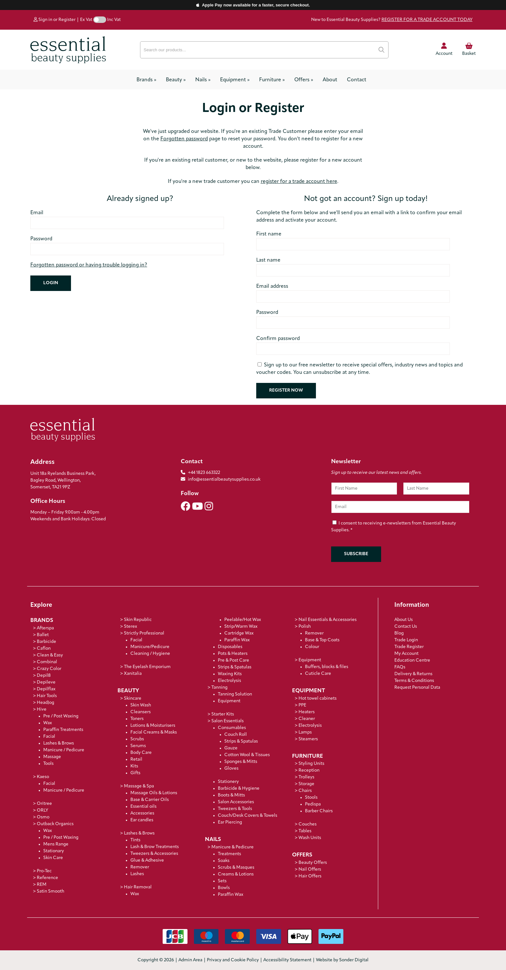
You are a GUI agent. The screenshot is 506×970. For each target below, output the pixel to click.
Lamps (305, 732)
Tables (305, 831)
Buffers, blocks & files (326, 667)
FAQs (399, 667)
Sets (222, 881)
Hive (41, 709)
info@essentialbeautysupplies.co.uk (220, 479)
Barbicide (46, 641)
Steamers (308, 739)
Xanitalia (133, 673)
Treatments (229, 854)
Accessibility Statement (287, 960)
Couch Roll (235, 734)
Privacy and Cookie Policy (233, 960)
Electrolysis (229, 680)
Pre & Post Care (233, 660)
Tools (48, 763)
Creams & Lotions (236, 874)
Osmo (43, 817)
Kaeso (43, 777)
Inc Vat (114, 19)
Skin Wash (140, 705)
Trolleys (306, 777)
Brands (146, 80)
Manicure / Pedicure (63, 750)
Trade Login (406, 640)
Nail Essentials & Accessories (328, 619)
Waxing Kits (230, 674)
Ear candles (141, 820)
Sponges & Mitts (240, 761)
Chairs (305, 790)
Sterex (130, 626)
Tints (135, 840)
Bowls (224, 887)
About (330, 80)
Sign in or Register (55, 19)
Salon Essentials (227, 721)
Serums (138, 746)
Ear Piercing (230, 822)
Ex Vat (86, 19)
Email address (272, 286)
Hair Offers (310, 876)
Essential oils (143, 806)
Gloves (231, 768)
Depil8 (44, 675)
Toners (137, 718)
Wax (47, 723)
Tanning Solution (235, 694)
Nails (202, 80)
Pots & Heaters (233, 653)
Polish (305, 626)
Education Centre (412, 660)
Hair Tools (47, 696)
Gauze (231, 748)
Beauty (176, 80)
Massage (52, 757)
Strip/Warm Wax (241, 626)
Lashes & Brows (58, 743)
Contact (356, 80)
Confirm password (278, 338)
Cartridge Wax (239, 633)
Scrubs (137, 739)
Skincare (132, 698)
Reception (309, 770)
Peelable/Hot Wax (242, 619)
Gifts (135, 773)
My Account (406, 653)
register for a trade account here (299, 181)
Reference (47, 877)
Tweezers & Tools (235, 808)
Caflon (44, 648)
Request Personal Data (417, 687)
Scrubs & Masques (236, 867)
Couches (308, 824)
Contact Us (405, 626)
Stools (311, 797)
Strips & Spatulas (234, 667)
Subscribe (356, 554)
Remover (139, 867)
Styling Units (311, 763)
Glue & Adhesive (147, 860)
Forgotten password (184, 139)
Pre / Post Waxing (60, 716)
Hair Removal (138, 887)
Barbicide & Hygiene (238, 788)
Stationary (53, 851)
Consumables (232, 727)
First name (268, 234)
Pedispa (313, 804)
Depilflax (46, 689)
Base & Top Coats (322, 640)
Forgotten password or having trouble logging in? (88, 265)
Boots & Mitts (231, 795)
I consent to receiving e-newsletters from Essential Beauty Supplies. (393, 527)
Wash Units (310, 837)
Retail (136, 759)
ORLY (42, 810)
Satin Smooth (50, 891)
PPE (302, 705)
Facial (49, 736)
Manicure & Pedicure (232, 847)
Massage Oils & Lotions (153, 793)
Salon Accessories (236, 802)
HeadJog (45, 702)
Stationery (228, 781)
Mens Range (55, 844)
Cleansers (140, 712)
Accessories (142, 813)
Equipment (234, 80)
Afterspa (45, 628)
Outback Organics (55, 824)
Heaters (307, 712)
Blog (399, 633)
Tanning (219, 687)
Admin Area (190, 960)
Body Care (141, 752)
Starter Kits (222, 714)
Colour (312, 647)
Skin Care (53, 857)
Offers (303, 80)
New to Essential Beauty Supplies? (391, 19)
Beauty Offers (313, 862)
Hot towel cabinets (318, 698)
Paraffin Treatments (63, 729)
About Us (403, 619)
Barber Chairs (319, 811)
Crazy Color (49, 668)
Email (36, 212)
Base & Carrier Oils (149, 799)
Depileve (46, 682)
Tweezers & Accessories (154, 853)
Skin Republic (138, 619)
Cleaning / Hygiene (150, 653)
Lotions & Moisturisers (152, 725)
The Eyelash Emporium (147, 667)
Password (41, 239)
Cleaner (307, 718)
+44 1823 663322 (204, 472)
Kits (134, 766)
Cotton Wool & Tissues (247, 755)
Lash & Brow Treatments (154, 847)
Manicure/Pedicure (149, 647)
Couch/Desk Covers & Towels (247, 815)
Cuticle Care (318, 673)
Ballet (43, 635)
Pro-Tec (44, 871)
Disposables (230, 647)
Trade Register (409, 647)
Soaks (223, 860)
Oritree (44, 803)
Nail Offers (310, 869)
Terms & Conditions (414, 680)
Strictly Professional (144, 633)
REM (41, 884)
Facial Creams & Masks (153, 732)
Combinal (47, 662)
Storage (306, 784)
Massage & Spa (139, 786)
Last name (268, 260)
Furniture (272, 80)
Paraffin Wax (237, 640)
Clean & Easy (50, 655)
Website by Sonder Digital (342, 960)
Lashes (137, 874)
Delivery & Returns (413, 674)
